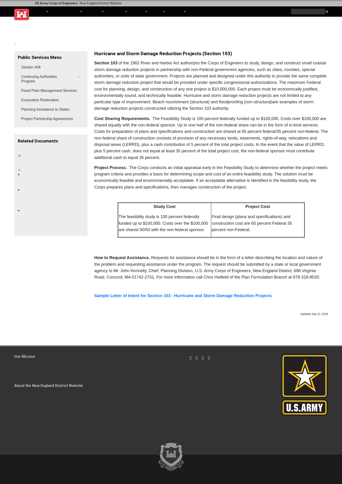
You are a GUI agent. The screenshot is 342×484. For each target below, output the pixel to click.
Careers (139, 11)
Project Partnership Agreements (47, 119)
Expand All (43, 149)
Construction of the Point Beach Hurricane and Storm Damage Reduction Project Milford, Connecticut (52, 179)
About (41, 11)
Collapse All (26, 149)
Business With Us (67, 11)
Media (158, 11)
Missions (95, 11)
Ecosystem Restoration (40, 100)
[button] (327, 12)
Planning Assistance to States (45, 109)
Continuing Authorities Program (39, 79)
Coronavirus (199, 11)
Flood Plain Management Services (49, 91)
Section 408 (31, 67)
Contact (177, 11)
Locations (117, 11)
